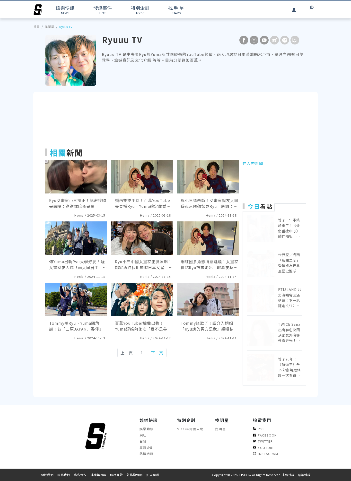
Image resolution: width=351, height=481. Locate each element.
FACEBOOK (265, 435)
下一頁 (157, 353)
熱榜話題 (147, 453)
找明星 (49, 26)
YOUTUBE (263, 447)
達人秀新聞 (253, 163)
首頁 (36, 26)
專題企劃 (147, 447)
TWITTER (263, 441)
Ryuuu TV (65, 26)
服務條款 (116, 474)
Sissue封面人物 (190, 429)
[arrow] (38, 9)
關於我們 (47, 474)
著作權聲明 (134, 474)
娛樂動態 (147, 429)
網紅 (143, 435)
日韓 (143, 441)
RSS (259, 429)
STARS (176, 9)
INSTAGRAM (265, 453)
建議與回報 (98, 474)
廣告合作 (80, 474)
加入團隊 (152, 474)
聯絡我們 (63, 474)
